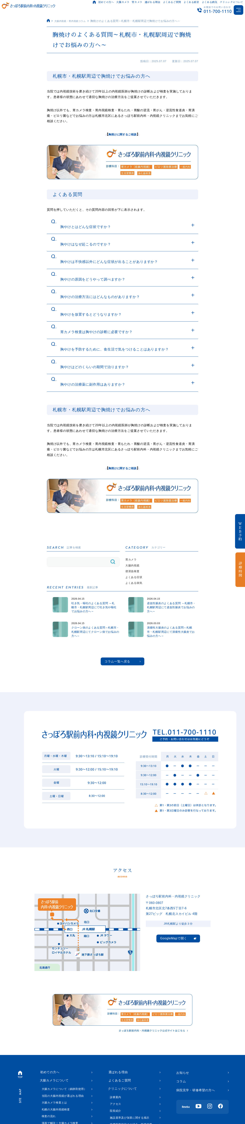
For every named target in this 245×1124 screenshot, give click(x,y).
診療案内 (115, 1106)
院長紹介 (115, 1120)
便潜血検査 (133, 572)
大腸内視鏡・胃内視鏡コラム (72, 20)
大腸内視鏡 (133, 566)
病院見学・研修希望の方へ (195, 1097)
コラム (181, 1089)
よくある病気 (209, 2)
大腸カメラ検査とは (54, 1111)
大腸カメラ (122, 2)
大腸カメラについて (54, 1089)
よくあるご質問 (172, 2)
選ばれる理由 (152, 2)
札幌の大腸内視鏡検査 (56, 1118)
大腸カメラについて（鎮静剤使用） (64, 1097)
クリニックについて (231, 2)
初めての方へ (106, 2)
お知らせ (182, 1080)
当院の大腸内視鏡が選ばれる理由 (63, 1104)
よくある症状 (191, 2)
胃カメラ (136, 2)
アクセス (115, 1113)
